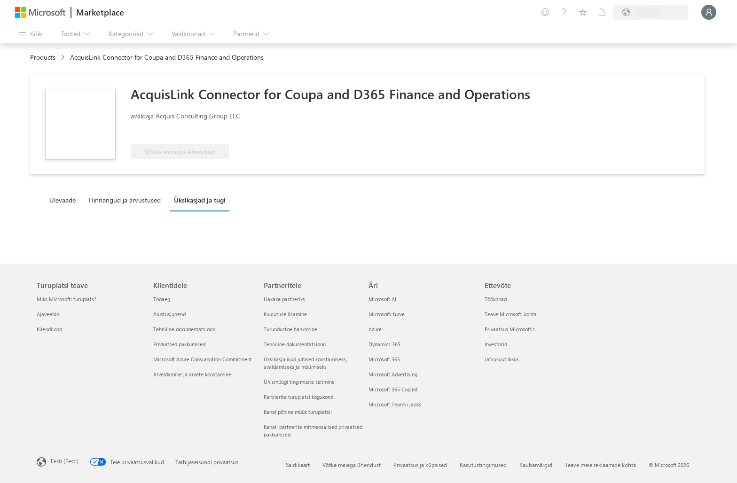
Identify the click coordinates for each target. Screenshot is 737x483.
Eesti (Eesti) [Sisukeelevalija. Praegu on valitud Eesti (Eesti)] (64, 461)
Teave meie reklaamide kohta (600, 464)
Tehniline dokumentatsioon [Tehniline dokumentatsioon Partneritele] (295, 344)
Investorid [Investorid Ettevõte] (496, 344)
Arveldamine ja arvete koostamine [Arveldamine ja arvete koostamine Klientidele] (192, 374)
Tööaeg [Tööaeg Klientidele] (161, 299)
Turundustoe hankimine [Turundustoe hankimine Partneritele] (290, 329)
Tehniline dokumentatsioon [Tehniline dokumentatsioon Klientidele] (184, 329)
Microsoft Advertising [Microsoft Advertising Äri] (392, 374)
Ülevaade (62, 199)
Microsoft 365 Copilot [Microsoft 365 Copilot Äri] (393, 389)
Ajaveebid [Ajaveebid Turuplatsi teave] (48, 314)
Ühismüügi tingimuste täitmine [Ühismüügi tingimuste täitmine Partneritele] (299, 381)
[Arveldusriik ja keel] (650, 12)
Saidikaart (298, 464)
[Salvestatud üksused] (582, 12)
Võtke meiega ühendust (351, 464)
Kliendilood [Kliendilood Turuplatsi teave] (49, 329)
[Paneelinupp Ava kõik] (30, 33)
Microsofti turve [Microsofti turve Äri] (386, 314)
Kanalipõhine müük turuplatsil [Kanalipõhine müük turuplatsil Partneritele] (298, 411)
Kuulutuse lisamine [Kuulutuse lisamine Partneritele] (285, 314)
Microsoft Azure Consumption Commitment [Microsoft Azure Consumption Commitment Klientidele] (202, 359)
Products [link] (42, 57)
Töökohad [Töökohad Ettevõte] (496, 299)
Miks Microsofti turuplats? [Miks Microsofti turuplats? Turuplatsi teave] (66, 299)
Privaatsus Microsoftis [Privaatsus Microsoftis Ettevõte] (510, 329)
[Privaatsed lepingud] (601, 12)
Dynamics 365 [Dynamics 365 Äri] (384, 344)
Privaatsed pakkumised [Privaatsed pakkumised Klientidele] (179, 344)
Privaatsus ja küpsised (420, 464)
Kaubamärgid (535, 464)
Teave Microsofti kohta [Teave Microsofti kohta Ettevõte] (511, 314)
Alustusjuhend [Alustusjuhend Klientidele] (169, 314)
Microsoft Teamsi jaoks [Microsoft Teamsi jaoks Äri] (394, 404)
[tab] (65, 199)
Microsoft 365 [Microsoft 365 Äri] (384, 359)
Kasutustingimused (483, 464)
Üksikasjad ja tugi (200, 199)
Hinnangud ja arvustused (125, 199)
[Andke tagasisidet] (545, 12)
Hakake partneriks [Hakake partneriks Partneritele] (284, 299)
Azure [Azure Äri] (375, 329)
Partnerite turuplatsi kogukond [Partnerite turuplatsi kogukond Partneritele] (298, 396)
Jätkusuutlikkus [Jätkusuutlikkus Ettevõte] (502, 359)
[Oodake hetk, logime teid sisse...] (709, 12)
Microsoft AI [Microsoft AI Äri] (382, 299)
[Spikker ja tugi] (564, 12)
